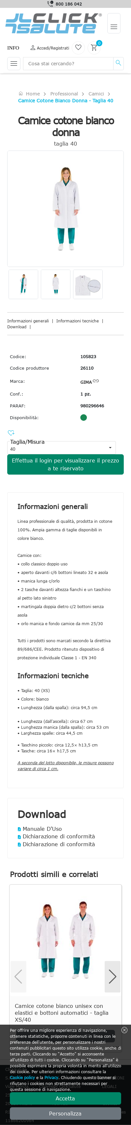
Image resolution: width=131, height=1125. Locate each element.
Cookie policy (22, 1077)
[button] (110, 447)
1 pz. (85, 394)
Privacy (51, 1077)
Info (13, 48)
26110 (86, 368)
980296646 (92, 405)
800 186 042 (69, 4)
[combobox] (56, 447)
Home (29, 93)
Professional (64, 93)
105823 (88, 356)
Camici (96, 93)
